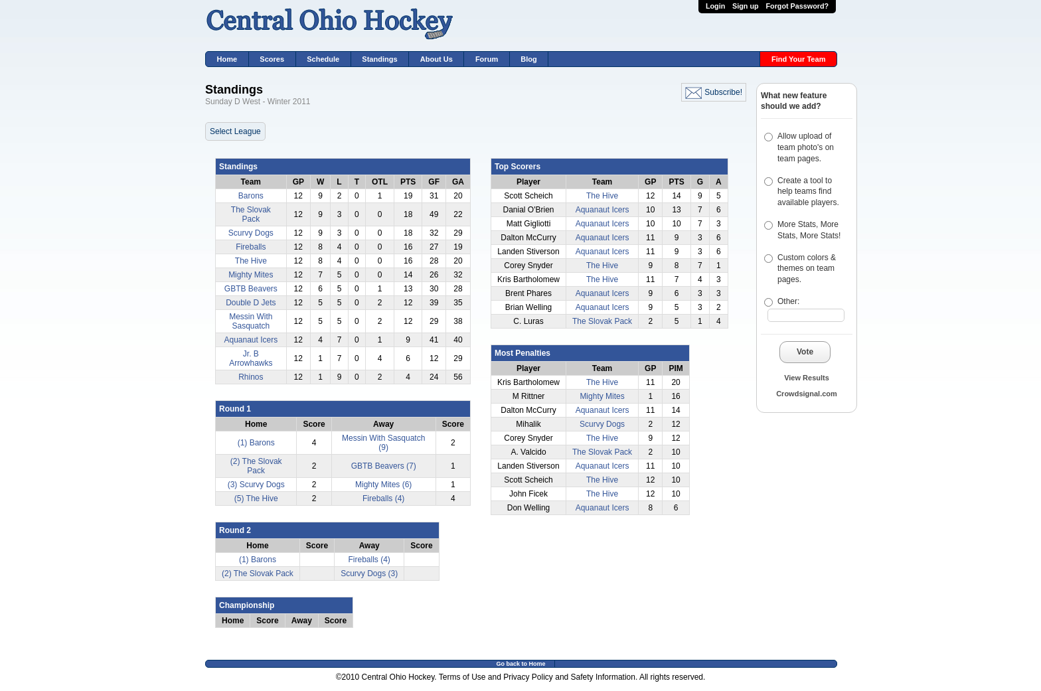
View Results (806, 378)
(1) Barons (256, 442)
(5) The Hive (256, 498)
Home (227, 59)
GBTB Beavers (251, 288)
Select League (235, 131)
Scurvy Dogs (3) (369, 573)
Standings (379, 59)
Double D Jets (251, 302)
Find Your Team (798, 59)
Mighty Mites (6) (383, 484)
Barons (251, 195)
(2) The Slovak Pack (256, 466)
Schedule (323, 59)
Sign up (745, 6)
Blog (528, 59)
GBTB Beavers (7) (383, 466)
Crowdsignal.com (806, 394)
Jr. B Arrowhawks (250, 358)
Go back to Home (520, 663)
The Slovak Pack (251, 214)
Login (715, 6)
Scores (272, 59)
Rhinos (250, 377)
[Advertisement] (796, 501)
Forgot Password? (797, 6)
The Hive (251, 261)
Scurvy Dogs (251, 233)
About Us (436, 59)
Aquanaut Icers (251, 340)
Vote (805, 351)
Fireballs (251, 247)
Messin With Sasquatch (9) (383, 442)
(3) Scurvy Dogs (256, 484)
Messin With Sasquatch (250, 321)
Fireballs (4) (383, 498)
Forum (486, 59)
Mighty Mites (250, 274)
